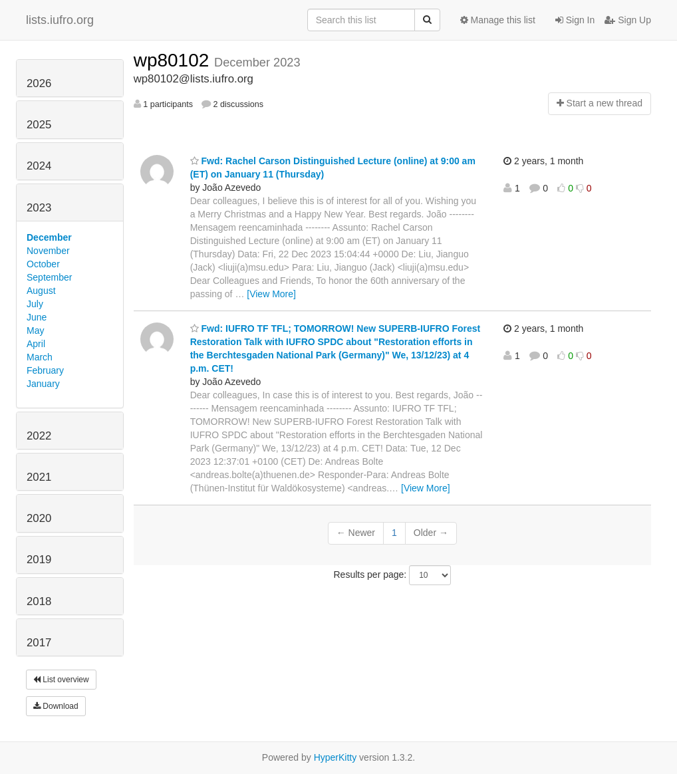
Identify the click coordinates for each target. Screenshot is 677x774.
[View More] (271, 294)
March (40, 357)
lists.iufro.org (60, 20)
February (45, 370)
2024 (39, 166)
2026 (39, 83)
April (36, 343)
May (35, 330)
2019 (39, 559)
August (41, 290)
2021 (39, 477)
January (43, 383)
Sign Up (628, 20)
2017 (39, 642)
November (48, 250)
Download (55, 706)
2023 (39, 207)
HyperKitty (335, 757)
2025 (39, 124)
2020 (39, 518)
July (35, 304)
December (49, 237)
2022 (39, 436)
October (43, 264)
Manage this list (497, 20)
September (49, 277)
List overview (61, 679)
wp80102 (174, 60)
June (37, 317)
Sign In (575, 20)
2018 (39, 601)
